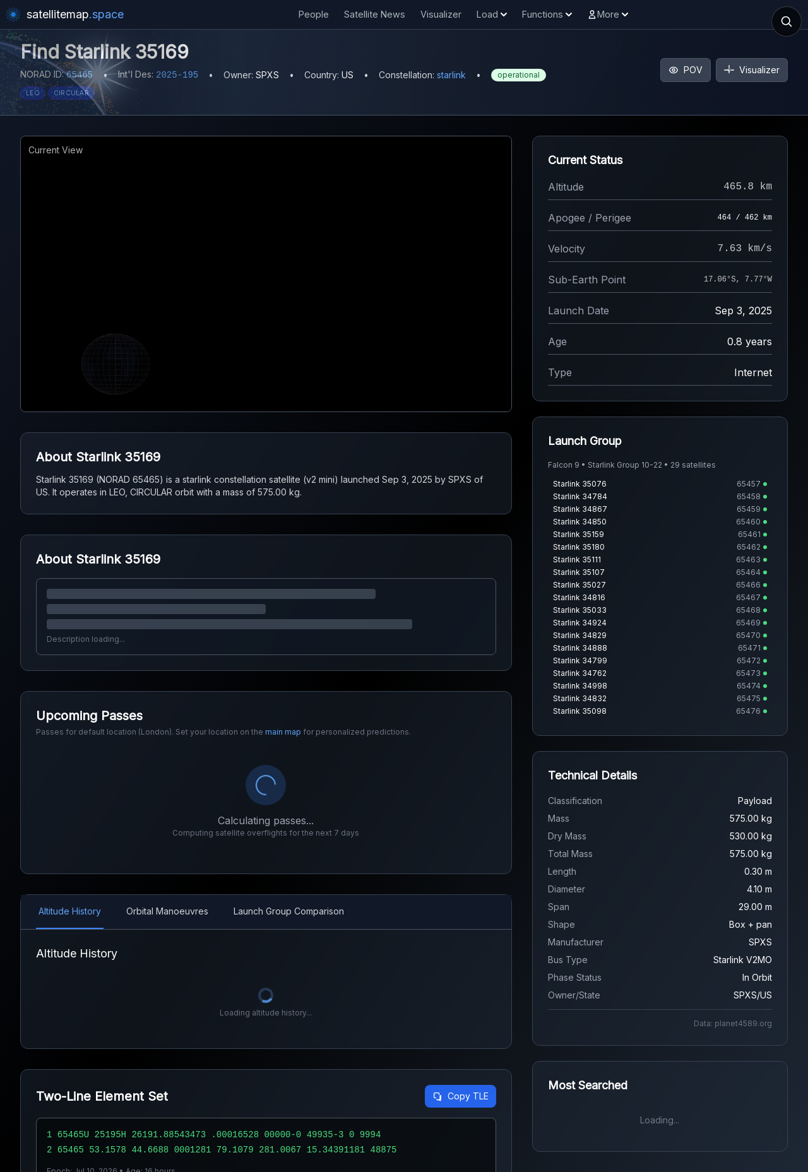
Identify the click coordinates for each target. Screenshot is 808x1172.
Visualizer (440, 14)
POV (685, 69)
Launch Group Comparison (289, 911)
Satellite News (374, 14)
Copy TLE (460, 1096)
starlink (451, 74)
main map (283, 732)
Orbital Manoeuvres (167, 911)
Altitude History (70, 911)
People (314, 14)
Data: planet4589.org (733, 1023)
